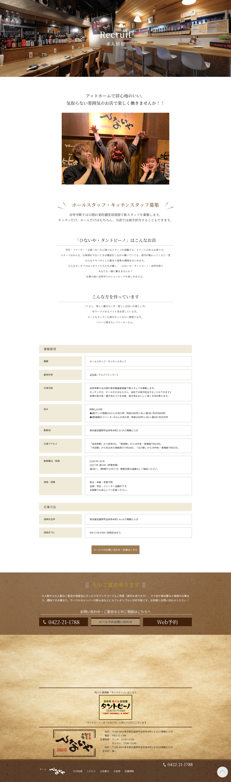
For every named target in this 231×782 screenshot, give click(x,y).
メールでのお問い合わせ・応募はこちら (116, 550)
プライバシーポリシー (145, 763)
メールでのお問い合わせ (115, 622)
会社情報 (98, 763)
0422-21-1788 (180, 777)
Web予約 (167, 622)
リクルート (80, 763)
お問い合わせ (118, 763)
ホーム (39, 777)
